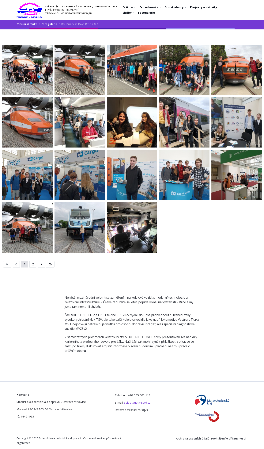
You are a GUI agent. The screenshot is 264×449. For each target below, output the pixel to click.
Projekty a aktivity (205, 7)
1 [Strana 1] (24, 264)
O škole (129, 7)
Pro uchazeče (150, 7)
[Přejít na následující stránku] (41, 264)
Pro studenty (175, 7)
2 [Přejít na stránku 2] (33, 264)
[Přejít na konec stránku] (50, 264)
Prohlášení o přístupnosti (228, 438)
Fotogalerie (146, 12)
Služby (128, 12)
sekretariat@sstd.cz (137, 402)
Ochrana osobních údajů (192, 438)
